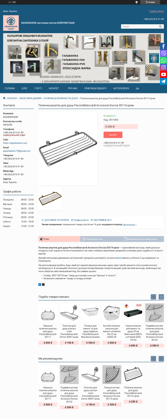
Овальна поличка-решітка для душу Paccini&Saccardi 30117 (48, 331)
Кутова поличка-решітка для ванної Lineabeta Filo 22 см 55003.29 (111, 331)
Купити (113, 135)
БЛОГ (24, 88)
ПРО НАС (72, 88)
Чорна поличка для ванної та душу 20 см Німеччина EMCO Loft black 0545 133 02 (133, 333)
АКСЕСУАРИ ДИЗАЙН (31, 98)
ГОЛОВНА (10, 88)
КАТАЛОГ (54, 88)
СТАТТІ (38, 88)
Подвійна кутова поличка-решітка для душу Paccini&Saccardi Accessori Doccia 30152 (154, 333)
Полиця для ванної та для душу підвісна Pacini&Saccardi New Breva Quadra (90, 331)
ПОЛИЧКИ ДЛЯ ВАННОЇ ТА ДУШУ (61, 98)
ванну (118, 258)
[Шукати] (160, 26)
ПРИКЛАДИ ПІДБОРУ (95, 88)
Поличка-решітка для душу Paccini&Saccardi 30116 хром (133, 391)
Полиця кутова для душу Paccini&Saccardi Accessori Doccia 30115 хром (111, 393)
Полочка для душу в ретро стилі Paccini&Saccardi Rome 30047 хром (69, 331)
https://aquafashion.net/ (15, 143)
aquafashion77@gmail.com (16, 151)
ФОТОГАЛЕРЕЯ (121, 88)
